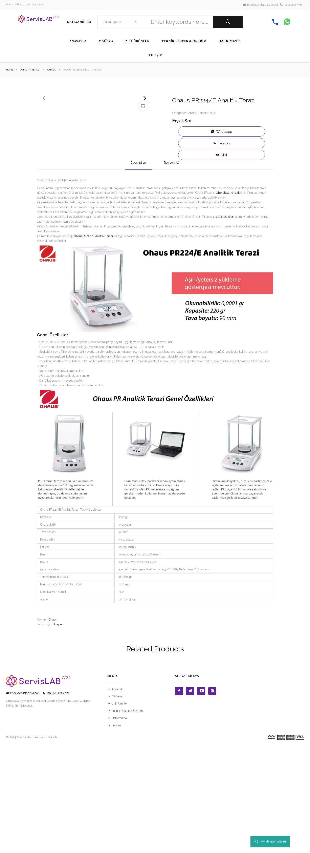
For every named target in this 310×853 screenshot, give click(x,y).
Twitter (190, 798)
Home (9, 69)
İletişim (116, 832)
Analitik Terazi (30, 69)
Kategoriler (79, 21)
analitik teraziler (223, 323)
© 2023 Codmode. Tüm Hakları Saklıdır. (32, 844)
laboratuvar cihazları (229, 299)
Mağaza (117, 803)
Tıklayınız (58, 731)
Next (145, 157)
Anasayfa (117, 795)
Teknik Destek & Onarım (127, 817)
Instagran (212, 798)
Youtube (201, 798)
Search (228, 22)
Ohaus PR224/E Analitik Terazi (93, 342)
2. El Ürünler (120, 810)
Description (138, 269)
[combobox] (119, 22)
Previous (44, 157)
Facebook (179, 798)
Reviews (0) (171, 269)
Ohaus (51, 69)
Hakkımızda (119, 824)
